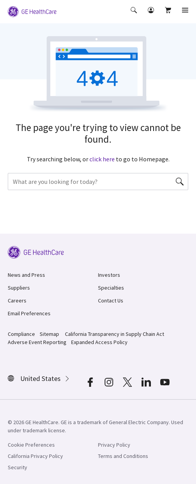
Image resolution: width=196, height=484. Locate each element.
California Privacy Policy (35, 456)
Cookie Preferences (31, 444)
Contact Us (110, 300)
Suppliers (19, 287)
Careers (17, 300)
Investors (109, 274)
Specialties (111, 287)
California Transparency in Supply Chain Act (114, 333)
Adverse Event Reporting (37, 342)
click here (102, 159)
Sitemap (49, 333)
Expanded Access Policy (99, 342)
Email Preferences (29, 313)
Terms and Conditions (123, 456)
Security (17, 467)
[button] (134, 15)
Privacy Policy (114, 444)
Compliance (21, 333)
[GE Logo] (32, 11)
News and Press (26, 274)
